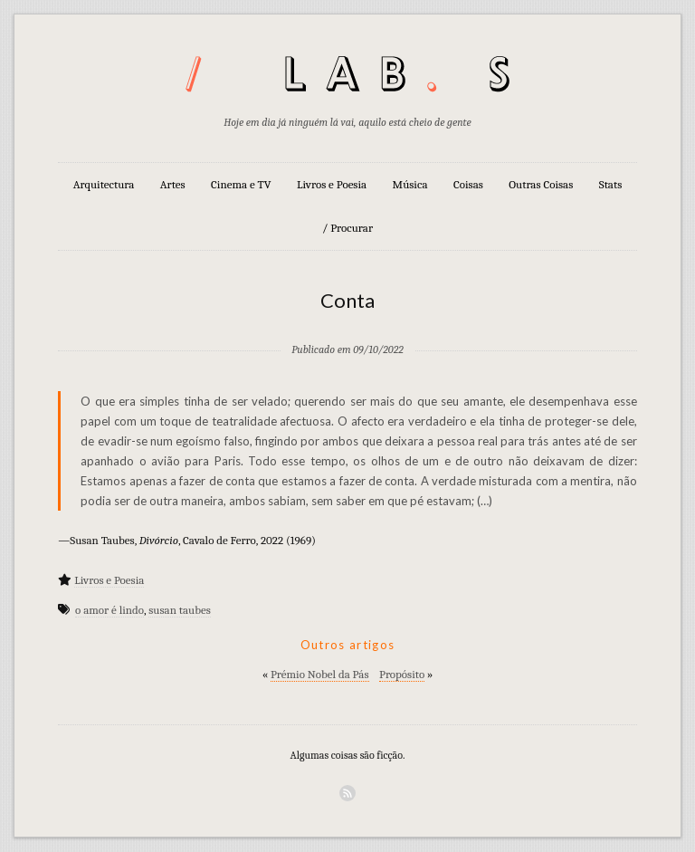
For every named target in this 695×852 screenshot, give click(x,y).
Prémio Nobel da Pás (320, 674)
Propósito (401, 674)
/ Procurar (347, 228)
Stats (611, 184)
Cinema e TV (241, 184)
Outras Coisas (541, 184)
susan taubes (179, 610)
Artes (173, 184)
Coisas (468, 184)
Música (410, 184)
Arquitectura (104, 184)
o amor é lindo (109, 610)
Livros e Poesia (332, 184)
